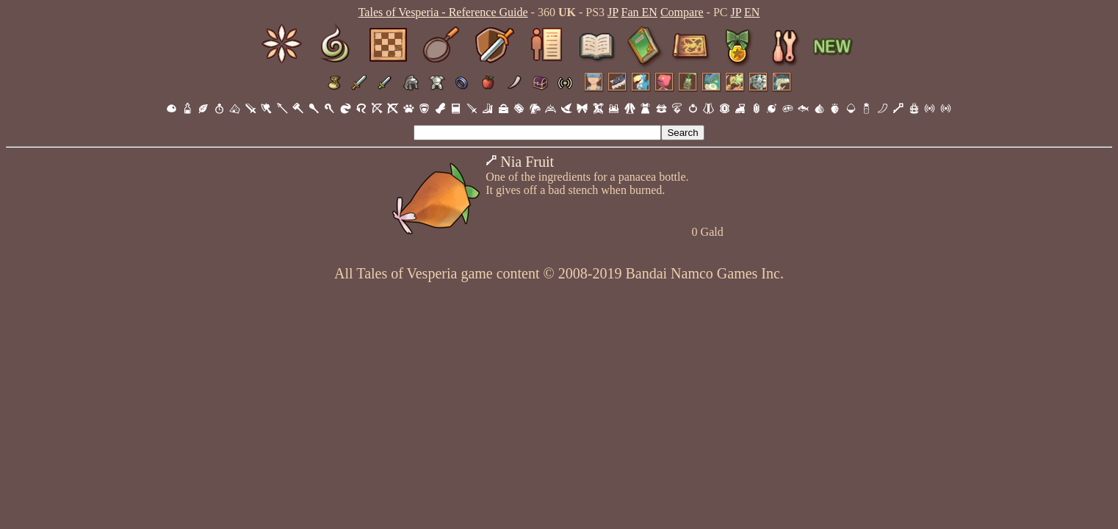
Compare (682, 12)
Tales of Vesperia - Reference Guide (443, 12)
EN (752, 12)
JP (612, 12)
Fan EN (639, 12)
